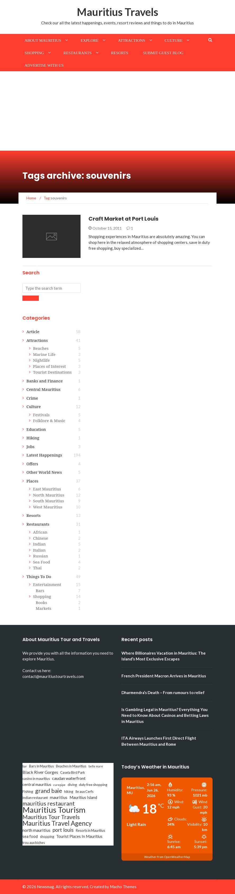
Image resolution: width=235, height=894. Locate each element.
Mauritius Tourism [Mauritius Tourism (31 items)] (54, 810)
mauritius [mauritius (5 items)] (58, 797)
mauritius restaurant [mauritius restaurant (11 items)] (48, 803)
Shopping (34, 53)
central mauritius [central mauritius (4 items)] (36, 784)
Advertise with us (44, 65)
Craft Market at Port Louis (123, 218)
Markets (43, 608)
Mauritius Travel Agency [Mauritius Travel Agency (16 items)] (57, 823)
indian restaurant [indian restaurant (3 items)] (35, 797)
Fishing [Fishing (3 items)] (27, 791)
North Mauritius (48, 495)
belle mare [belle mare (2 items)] (95, 766)
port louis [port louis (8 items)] (63, 830)
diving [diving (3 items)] (72, 785)
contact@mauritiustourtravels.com (53, 676)
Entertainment (47, 584)
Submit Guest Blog (163, 53)
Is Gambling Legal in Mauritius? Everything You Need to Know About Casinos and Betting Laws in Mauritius (165, 715)
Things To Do (38, 576)
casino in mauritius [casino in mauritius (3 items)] (36, 778)
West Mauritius (47, 506)
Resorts (119, 53)
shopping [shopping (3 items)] (47, 836)
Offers (32, 463)
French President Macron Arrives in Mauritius (163, 675)
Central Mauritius (43, 389)
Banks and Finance (44, 380)
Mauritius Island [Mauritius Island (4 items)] (83, 797)
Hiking (32, 437)
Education (36, 429)
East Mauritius (47, 488)
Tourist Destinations (52, 372)
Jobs (30, 446)
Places (32, 481)
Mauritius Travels (117, 12)
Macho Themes (123, 886)
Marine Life (44, 354)
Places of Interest (49, 366)
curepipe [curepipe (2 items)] (59, 784)
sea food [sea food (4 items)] (30, 836)
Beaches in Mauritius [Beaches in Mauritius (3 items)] (71, 766)
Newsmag (45, 886)
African (40, 532)
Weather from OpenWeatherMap (167, 857)
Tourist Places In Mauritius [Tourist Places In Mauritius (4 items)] (79, 836)
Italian (39, 550)
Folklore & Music (49, 420)
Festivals (41, 414)
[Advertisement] (117, 111)
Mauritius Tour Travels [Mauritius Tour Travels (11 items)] (51, 817)
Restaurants (77, 53)
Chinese (40, 538)
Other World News (44, 472)
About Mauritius (43, 40)
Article (32, 331)
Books (41, 602)
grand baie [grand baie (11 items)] (48, 791)
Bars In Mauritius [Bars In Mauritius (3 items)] (41, 766)
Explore (89, 40)
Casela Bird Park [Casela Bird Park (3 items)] (72, 772)
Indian (39, 544)
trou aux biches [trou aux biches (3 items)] (33, 843)
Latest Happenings (44, 455)
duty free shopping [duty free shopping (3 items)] (93, 785)
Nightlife (41, 360)
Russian (40, 555)
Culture (174, 40)
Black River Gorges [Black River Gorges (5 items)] (40, 772)
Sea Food (41, 562)
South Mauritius (48, 500)
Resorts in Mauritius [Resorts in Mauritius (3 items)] (90, 830)
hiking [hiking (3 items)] (68, 791)
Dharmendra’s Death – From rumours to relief (163, 692)
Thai (37, 567)
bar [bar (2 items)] (24, 766)
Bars (40, 590)
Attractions (131, 40)
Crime (32, 398)
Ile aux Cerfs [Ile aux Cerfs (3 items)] (84, 791)
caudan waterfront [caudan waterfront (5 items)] (69, 778)
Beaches (41, 348)
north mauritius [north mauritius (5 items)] (36, 830)
